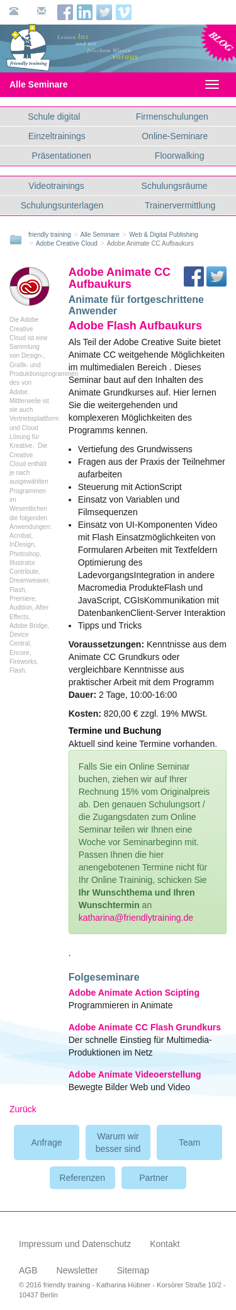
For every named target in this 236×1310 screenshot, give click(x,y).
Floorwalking (180, 156)
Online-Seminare (175, 136)
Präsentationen (61, 156)
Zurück (23, 1109)
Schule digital (54, 116)
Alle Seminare (49, 84)
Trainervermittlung (180, 205)
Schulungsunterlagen (62, 205)
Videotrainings (56, 186)
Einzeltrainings (57, 136)
